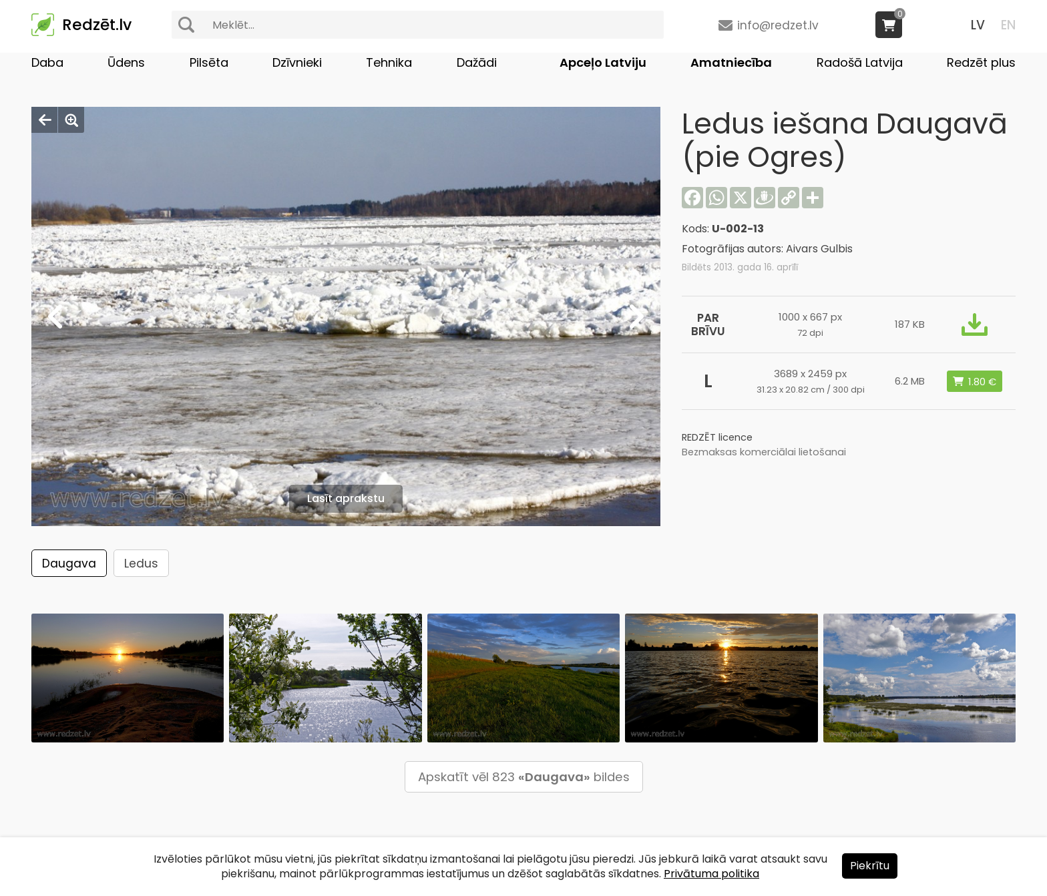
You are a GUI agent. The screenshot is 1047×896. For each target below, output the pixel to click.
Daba (47, 62)
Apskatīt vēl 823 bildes (524, 776)
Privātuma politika (711, 873)
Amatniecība (731, 62)
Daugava (69, 563)
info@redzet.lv (778, 25)
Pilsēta (209, 62)
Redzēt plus (981, 62)
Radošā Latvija (860, 62)
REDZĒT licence (717, 437)
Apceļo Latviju (603, 62)
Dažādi (477, 62)
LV (978, 25)
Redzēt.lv (97, 24)
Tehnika (389, 62)
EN (1008, 25)
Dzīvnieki (297, 62)
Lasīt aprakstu (346, 498)
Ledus (141, 563)
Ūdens (126, 62)
